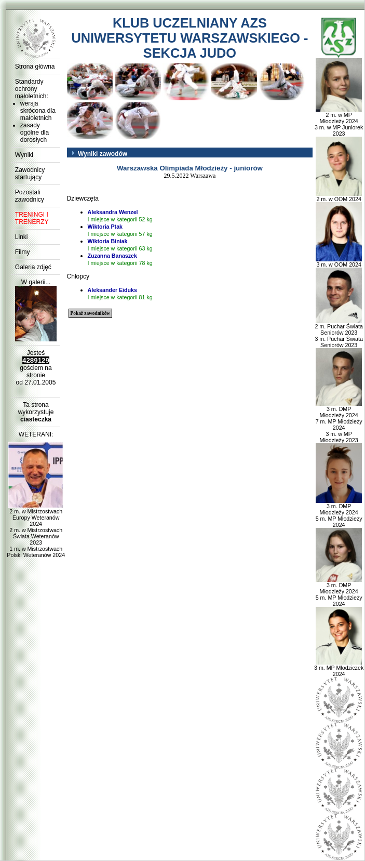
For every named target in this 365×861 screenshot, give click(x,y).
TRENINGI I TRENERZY (32, 218)
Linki (21, 237)
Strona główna (35, 66)
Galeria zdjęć (33, 267)
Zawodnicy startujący (30, 173)
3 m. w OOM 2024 (339, 262)
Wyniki (24, 154)
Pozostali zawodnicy (29, 196)
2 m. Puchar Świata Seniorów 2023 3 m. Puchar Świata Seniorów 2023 (338, 333)
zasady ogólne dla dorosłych (34, 132)
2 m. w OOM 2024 (339, 196)
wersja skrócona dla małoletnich (38, 111)
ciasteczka (35, 419)
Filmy (22, 252)
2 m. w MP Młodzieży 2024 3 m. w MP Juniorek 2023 (339, 122)
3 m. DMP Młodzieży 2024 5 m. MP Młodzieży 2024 (339, 513)
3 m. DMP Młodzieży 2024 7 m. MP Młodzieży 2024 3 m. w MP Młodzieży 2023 (339, 422)
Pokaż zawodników (90, 313)
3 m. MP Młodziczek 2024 (338, 668)
